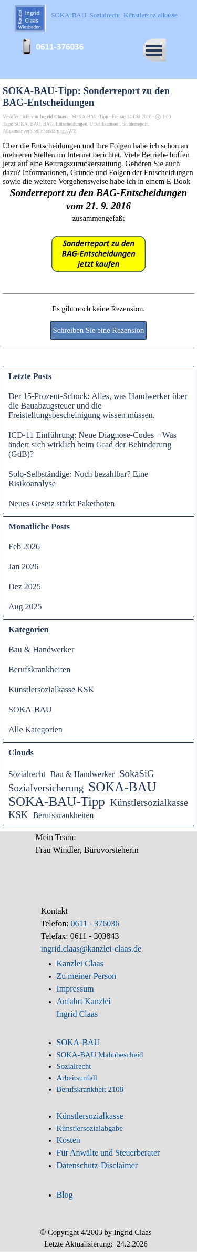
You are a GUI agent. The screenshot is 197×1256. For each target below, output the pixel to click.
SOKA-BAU (30, 709)
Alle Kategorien (35, 729)
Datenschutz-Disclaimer (97, 1165)
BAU (35, 124)
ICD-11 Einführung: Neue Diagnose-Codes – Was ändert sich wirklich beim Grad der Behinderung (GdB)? (92, 444)
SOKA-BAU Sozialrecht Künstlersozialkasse (114, 15)
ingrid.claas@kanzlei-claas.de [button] (91, 948)
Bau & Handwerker (41, 649)
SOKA (20, 124)
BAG (48, 124)
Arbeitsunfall (77, 1078)
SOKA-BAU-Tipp (56, 801)
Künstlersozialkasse (90, 1115)
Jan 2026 (23, 566)
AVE (71, 131)
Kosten (68, 1140)
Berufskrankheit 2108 (90, 1089)
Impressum (75, 988)
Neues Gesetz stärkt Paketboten (61, 503)
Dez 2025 (24, 586)
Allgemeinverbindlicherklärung (34, 131)
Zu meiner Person (87, 976)
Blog (65, 1194)
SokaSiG (136, 773)
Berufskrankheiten (39, 669)
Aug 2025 (25, 606)
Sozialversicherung (46, 787)
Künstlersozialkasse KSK (51, 689)
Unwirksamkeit (105, 124)
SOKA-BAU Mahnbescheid (100, 1054)
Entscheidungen (71, 124)
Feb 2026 (24, 546)
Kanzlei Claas (80, 963)
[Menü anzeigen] (154, 50)
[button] (57, 41)
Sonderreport (135, 124)
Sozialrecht (27, 774)
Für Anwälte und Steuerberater (108, 1152)
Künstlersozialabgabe (91, 1128)
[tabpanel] (99, 930)
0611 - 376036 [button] (94, 923)
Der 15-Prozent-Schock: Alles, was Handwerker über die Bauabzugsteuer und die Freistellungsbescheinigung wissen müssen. (97, 406)
